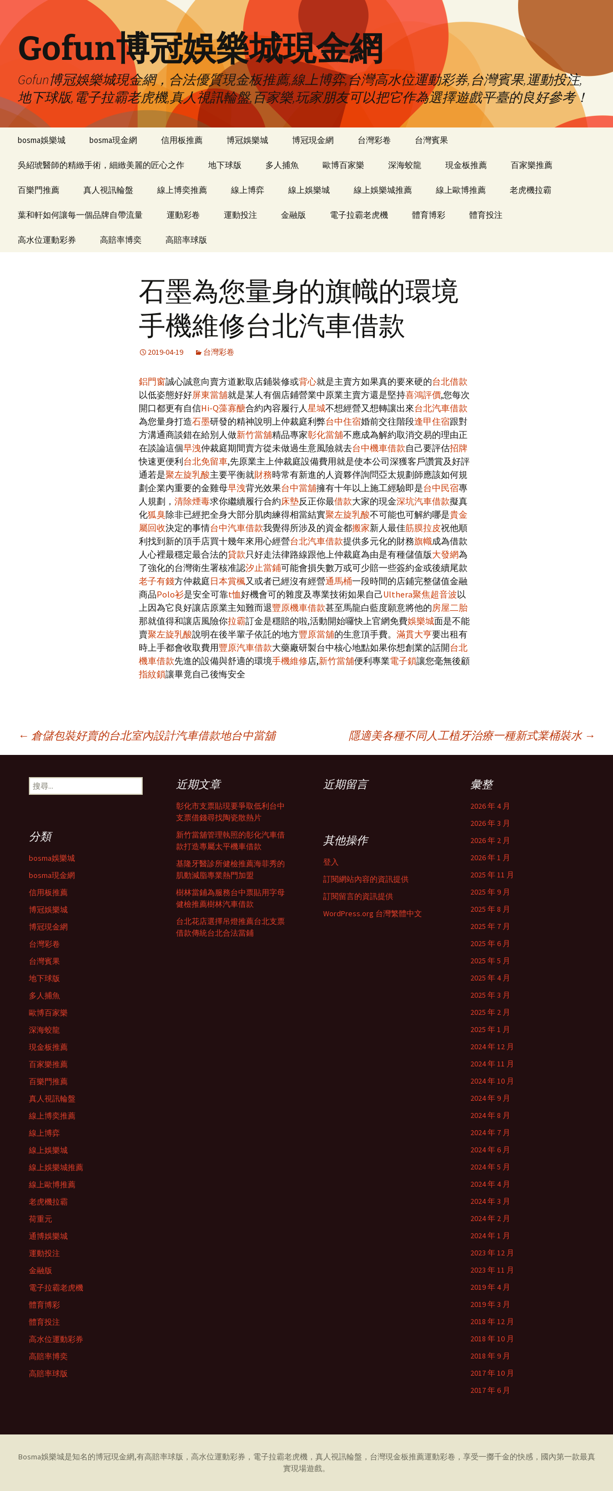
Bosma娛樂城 (41, 1457)
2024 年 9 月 (490, 1098)
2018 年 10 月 (492, 1339)
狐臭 (156, 514)
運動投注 (240, 215)
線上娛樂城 (309, 190)
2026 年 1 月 (490, 857)
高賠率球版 (186, 239)
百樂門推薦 (38, 190)
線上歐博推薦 (461, 190)
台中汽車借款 (236, 527)
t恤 (234, 594)
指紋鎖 (152, 674)
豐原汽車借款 (245, 647)
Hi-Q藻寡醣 (223, 407)
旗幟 (423, 541)
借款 (343, 501)
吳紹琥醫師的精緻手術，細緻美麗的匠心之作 (101, 165)
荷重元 (40, 1219)
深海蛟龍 (404, 165)
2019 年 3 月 (490, 1304)
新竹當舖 (254, 434)
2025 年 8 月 (490, 909)
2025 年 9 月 (490, 892)
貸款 (236, 554)
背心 (307, 381)
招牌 (459, 447)
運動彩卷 (183, 215)
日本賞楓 (227, 580)
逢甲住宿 (432, 421)
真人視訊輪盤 (108, 190)
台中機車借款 (378, 447)
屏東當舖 (210, 394)
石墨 (201, 421)
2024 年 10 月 (492, 1081)
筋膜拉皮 (423, 527)
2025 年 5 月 (490, 961)
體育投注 (486, 215)
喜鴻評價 (423, 394)
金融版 (293, 215)
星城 (316, 407)
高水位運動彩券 (47, 239)
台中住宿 (343, 421)
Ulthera (398, 594)
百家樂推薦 (531, 165)
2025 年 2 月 (490, 1012)
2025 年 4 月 (490, 978)
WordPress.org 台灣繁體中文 (372, 913)
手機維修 (290, 660)
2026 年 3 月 (490, 823)
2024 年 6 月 (490, 1150)
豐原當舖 (316, 634)
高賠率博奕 (121, 239)
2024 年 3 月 (490, 1201)
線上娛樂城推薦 (383, 190)
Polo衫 (170, 594)
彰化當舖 (325, 434)
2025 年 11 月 (492, 875)
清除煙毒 (192, 501)
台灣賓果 (431, 140)
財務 (263, 474)
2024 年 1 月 (490, 1235)
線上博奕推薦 (182, 190)
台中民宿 (441, 487)
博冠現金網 (313, 140)
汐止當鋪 (263, 567)
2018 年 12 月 (492, 1321)
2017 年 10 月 (492, 1373)
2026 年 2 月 (490, 840)
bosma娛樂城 (42, 140)
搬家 (361, 527)
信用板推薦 (182, 140)
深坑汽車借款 (423, 501)
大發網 (445, 554)
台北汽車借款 (441, 407)
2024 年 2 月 (490, 1218)
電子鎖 (403, 660)
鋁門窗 (152, 381)
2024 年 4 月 (490, 1184)
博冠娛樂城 (247, 140)
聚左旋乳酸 (187, 474)
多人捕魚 (282, 165)
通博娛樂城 (48, 1236)
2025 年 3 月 (490, 995)
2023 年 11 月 (492, 1270)
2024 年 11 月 (492, 1064)
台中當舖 (298, 487)
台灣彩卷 (374, 140)
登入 (331, 862)
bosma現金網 (113, 140)
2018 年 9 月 (490, 1356)
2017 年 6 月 (490, 1390)
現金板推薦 (466, 165)
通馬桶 (338, 580)
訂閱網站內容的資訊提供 (366, 879)
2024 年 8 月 (490, 1115)
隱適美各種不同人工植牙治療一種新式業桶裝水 (472, 735)
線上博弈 (247, 190)
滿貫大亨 (414, 634)
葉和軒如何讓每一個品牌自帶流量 (80, 215)
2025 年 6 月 (490, 943)
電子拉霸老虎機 (359, 215)
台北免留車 (205, 461)
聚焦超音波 (435, 594)
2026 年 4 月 (490, 806)
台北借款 (450, 381)
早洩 (192, 447)
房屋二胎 (450, 607)
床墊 (290, 501)
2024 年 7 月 (490, 1132)
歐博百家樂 (343, 165)
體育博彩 (428, 215)
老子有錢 (156, 580)
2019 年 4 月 (490, 1287)
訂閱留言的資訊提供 (358, 896)
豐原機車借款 (298, 607)
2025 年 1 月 (490, 1029)
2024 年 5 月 (490, 1167)
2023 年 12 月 (492, 1253)
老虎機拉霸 (530, 190)
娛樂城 (421, 620)
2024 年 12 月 (492, 1046)
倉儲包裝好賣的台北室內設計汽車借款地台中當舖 (146, 735)
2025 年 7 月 (490, 926)
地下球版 (225, 165)
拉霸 (236, 620)
